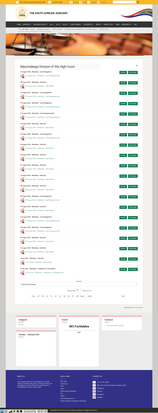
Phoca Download (137, 307)
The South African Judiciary (115, 326)
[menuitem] (19, 24)
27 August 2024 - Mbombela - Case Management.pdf (43, 76)
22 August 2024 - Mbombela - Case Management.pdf (43, 107)
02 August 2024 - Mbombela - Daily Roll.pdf (40, 241)
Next (82, 296)
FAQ (62, 387)
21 (47, 296)
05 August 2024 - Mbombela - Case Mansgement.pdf (43, 231)
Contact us (64, 384)
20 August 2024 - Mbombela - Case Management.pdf (43, 138)
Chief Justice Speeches (68, 391)
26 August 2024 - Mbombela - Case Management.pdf (43, 96)
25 (64, 296)
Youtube (101, 2)
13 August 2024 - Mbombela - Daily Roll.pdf (40, 179)
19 (38, 296)
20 (43, 296)
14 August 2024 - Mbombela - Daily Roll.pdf (40, 169)
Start (89, 296)
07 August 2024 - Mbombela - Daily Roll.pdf (40, 210)
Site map (63, 382)
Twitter (83, 2)
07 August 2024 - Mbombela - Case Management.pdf (43, 221)
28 (77, 296)
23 (56, 296)
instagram (92, 2)
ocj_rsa (21, 325)
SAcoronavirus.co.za (67, 399)
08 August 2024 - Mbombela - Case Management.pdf (43, 200)
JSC (61, 394)
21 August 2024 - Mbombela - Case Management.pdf (43, 117)
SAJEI (62, 396)
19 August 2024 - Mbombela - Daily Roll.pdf (40, 148)
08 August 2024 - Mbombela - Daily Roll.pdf (40, 190)
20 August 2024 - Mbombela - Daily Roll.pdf (40, 128)
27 (73, 296)
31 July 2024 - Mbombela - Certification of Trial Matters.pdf (44, 273)
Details (123, 72)
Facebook (74, 2)
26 (69, 296)
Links (62, 389)
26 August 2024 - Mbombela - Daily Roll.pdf (40, 86)
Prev (33, 296)
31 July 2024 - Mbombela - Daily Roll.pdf (39, 262)
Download (132, 72)
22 (51, 296)
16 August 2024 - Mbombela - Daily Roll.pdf (40, 159)
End (123, 296)
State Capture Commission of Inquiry (73, 401)
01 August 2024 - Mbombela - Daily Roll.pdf (40, 252)
